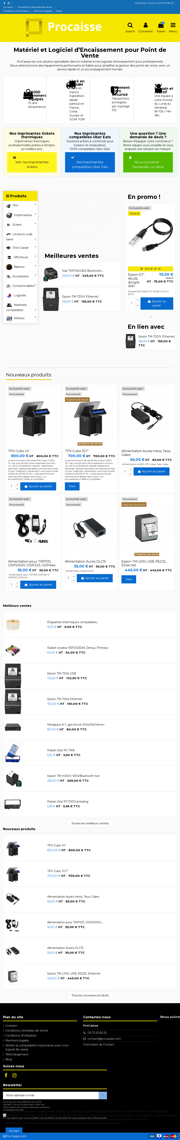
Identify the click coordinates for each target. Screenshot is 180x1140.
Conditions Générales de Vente (34, 7)
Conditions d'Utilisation (16, 10)
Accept (14, 1131)
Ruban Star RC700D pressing (67, 801)
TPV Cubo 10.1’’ (76, 451)
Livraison (8, 7)
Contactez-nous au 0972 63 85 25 (154, 2)
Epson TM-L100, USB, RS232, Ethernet (73, 973)
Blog (59, 10)
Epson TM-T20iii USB (61, 673)
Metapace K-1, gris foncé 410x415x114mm (75, 724)
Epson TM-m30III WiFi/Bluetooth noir (73, 776)
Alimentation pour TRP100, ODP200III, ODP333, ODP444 (31, 563)
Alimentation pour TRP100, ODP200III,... (75, 922)
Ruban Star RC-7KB (61, 750)
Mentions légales (43, 10)
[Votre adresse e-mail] (51, 1095)
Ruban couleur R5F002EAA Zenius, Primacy (77, 648)
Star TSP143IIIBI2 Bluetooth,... (83, 271)
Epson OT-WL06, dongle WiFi (136, 280)
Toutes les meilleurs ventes (90, 823)
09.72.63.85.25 (97, 1033)
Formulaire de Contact (98, 1044)
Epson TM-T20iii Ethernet (64, 699)
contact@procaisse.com (104, 1038)
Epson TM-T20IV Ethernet (80, 296)
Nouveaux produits (28, 375)
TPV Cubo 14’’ (19, 451)
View (72, 486)
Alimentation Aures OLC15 (85, 561)
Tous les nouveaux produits (90, 995)
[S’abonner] (103, 1095)
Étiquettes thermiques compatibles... (72, 622)
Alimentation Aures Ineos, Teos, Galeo (73, 896)
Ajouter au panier (156, 303)
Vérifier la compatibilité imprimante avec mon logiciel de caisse (37, 1047)
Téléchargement (16, 1054)
